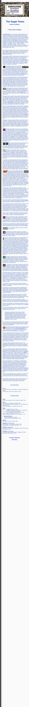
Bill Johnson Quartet (20, 327)
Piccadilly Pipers (10, 102)
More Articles (14, 439)
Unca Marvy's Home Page (14, 437)
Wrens (27, 304)
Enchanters (26, 200)
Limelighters (25, 351)
